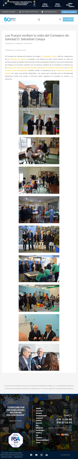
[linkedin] (47, 455)
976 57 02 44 (64, 422)
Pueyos (29, 43)
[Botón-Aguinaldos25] (45, 3)
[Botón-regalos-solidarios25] (70, 3)
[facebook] (31, 455)
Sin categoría (17, 43)
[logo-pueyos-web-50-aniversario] (10, 17)
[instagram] (41, 455)
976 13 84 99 (64, 419)
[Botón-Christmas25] (57, 3)
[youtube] (36, 455)
